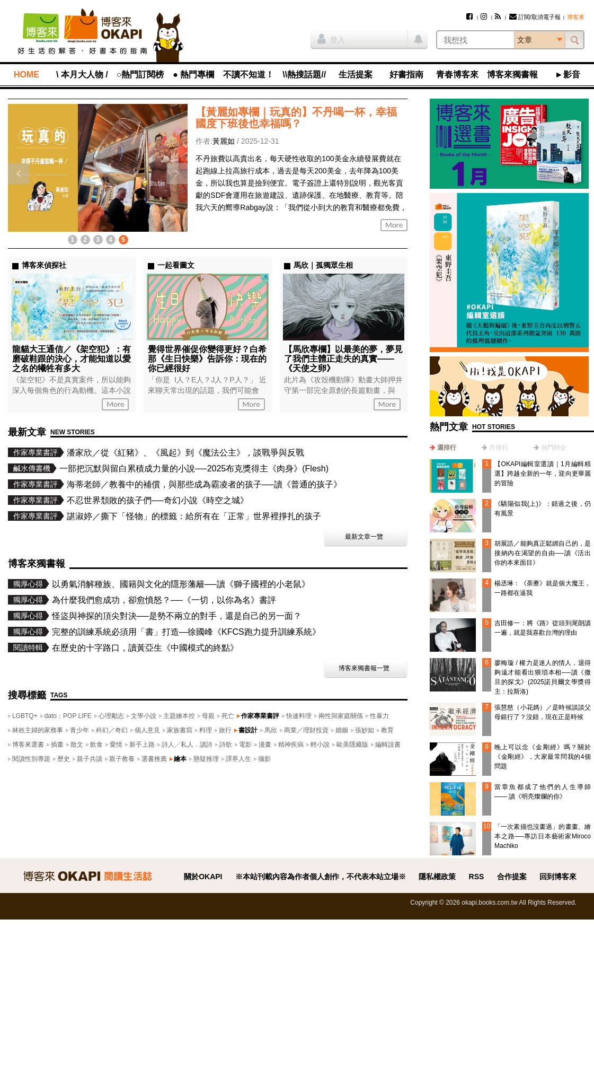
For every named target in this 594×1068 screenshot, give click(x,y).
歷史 (63, 759)
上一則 (18, 173)
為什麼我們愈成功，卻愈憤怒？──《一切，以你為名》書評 (164, 600)
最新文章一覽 (364, 536)
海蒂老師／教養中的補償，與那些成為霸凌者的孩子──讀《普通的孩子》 (204, 484)
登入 (331, 39)
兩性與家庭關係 (340, 716)
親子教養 (122, 759)
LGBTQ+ (25, 716)
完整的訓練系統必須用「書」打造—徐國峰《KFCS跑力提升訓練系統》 (186, 631)
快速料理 (299, 716)
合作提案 (512, 876)
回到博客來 (558, 876)
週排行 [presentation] (446, 447)
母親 (208, 716)
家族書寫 (179, 730)
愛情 (116, 744)
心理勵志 (111, 716)
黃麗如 (223, 141)
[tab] (443, 447)
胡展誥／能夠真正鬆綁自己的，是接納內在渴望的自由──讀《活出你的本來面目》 (542, 553)
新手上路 (142, 744)
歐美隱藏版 (352, 744)
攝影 (264, 759)
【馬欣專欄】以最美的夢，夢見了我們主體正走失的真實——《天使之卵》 (343, 359)
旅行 (225, 730)
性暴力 (379, 716)
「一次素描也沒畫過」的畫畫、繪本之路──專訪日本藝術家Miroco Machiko (542, 836)
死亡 (227, 716)
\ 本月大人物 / (82, 74)
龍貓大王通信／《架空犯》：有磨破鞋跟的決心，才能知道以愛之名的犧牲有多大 (71, 359)
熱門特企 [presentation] (553, 447)
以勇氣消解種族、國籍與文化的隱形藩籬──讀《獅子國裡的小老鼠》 (181, 584)
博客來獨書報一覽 (364, 668)
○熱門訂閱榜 (140, 74)
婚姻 (341, 730)
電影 (245, 744)
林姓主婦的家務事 (37, 730)
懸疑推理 (206, 759)
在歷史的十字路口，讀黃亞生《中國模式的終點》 (145, 647)
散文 (76, 744)
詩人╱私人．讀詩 (187, 744)
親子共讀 (89, 759)
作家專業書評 (260, 716)
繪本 (180, 759)
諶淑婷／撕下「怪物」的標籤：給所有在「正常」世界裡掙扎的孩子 (194, 516)
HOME (26, 74)
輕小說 (320, 744)
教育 (387, 730)
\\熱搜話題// (304, 74)
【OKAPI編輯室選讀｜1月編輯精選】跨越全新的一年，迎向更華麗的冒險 (542, 473)
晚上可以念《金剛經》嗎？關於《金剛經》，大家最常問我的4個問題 (542, 756)
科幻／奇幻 (112, 730)
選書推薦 (154, 759)
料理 (205, 730)
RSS (476, 876)
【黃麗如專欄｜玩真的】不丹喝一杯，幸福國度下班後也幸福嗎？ (296, 117)
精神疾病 (291, 744)
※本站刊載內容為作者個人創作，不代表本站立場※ (320, 876)
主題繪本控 (179, 716)
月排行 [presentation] (498, 447)
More (394, 225)
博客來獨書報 (512, 74)
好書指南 (406, 74)
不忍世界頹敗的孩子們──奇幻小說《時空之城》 (158, 500)
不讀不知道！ (248, 74)
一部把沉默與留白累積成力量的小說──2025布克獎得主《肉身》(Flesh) (194, 468)
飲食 (96, 744)
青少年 (79, 730)
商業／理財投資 (306, 730)
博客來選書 (28, 744)
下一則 (177, 173)
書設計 (248, 730)
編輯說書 (388, 744)
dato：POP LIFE (68, 716)
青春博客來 (457, 74)
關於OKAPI (203, 876)
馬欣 (270, 730)
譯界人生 (238, 759)
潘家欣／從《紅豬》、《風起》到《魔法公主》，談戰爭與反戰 (185, 452)
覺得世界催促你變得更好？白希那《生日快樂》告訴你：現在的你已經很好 (207, 359)
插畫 (57, 744)
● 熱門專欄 (193, 74)
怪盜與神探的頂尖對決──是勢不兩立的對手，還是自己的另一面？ (177, 615)
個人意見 (147, 730)
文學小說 (143, 716)
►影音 (567, 74)
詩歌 (225, 744)
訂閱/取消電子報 (535, 17)
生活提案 (356, 74)
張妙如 (364, 730)
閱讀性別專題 (31, 759)
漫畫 (265, 744)
